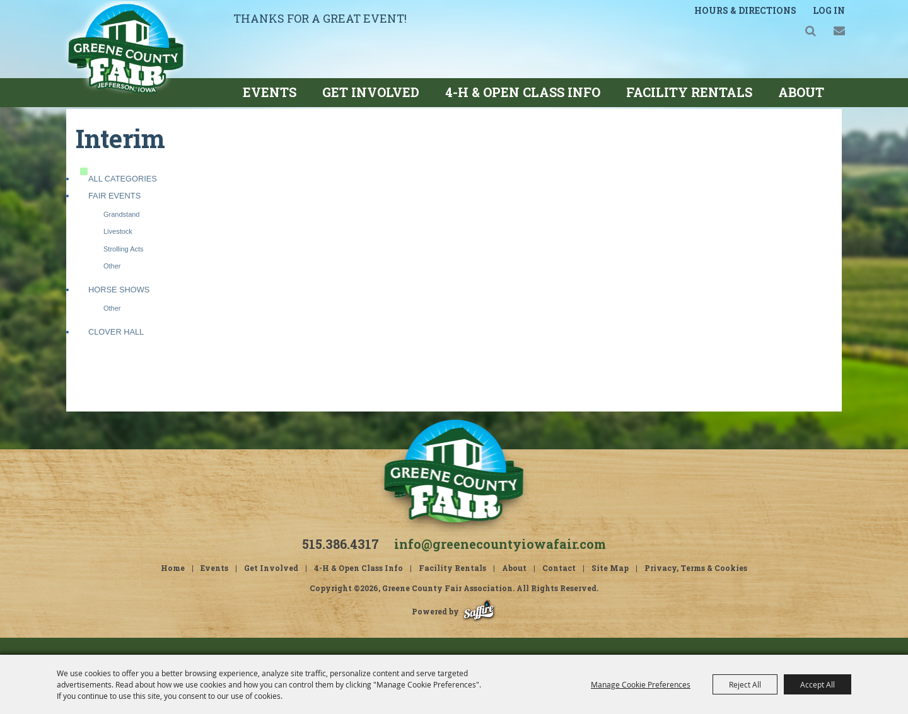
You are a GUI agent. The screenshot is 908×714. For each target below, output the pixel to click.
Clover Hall (116, 349)
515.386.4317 (340, 561)
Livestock (117, 248)
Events (269, 92)
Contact (559, 585)
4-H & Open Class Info (522, 92)
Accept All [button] (817, 684)
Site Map (610, 585)
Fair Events (114, 212)
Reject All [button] (745, 684)
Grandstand (121, 231)
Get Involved (370, 92)
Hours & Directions (734, 16)
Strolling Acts (123, 265)
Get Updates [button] (826, 34)
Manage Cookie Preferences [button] (640, 684)
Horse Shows (118, 306)
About (801, 92)
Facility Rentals (689, 92)
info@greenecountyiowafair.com (500, 561)
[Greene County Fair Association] (152, 70)
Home (173, 585)
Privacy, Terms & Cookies (695, 585)
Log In (816, 16)
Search (798, 34)
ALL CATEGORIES (122, 195)
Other (112, 283)
